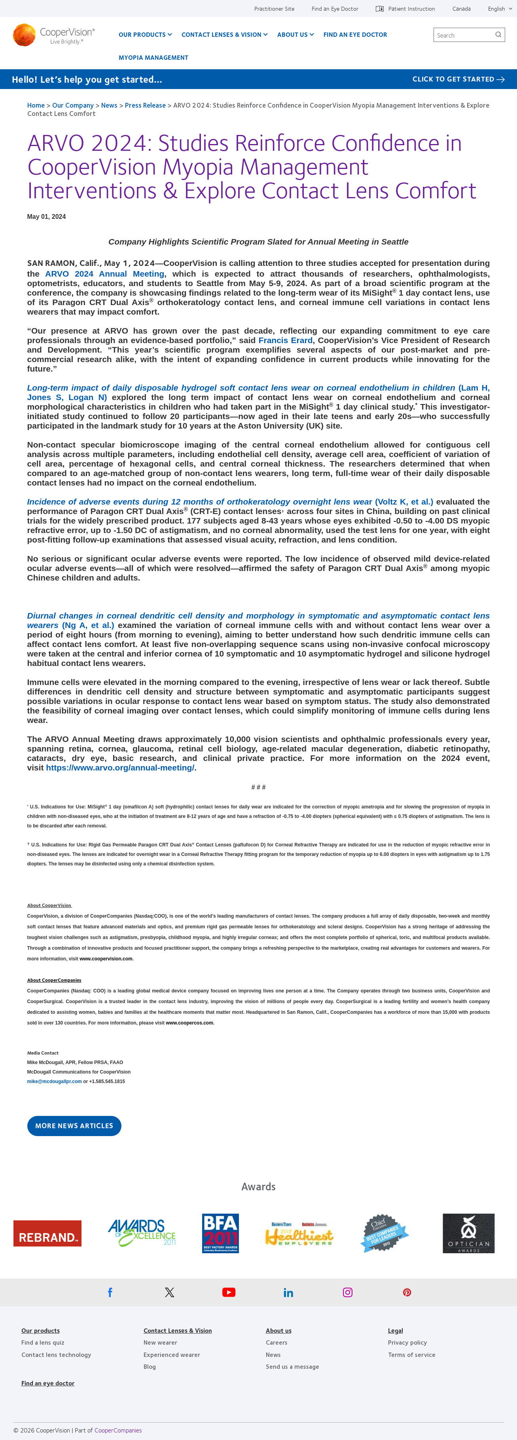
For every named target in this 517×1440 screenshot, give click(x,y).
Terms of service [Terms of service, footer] (412, 1354)
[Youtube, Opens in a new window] (229, 1294)
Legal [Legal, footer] (395, 1330)
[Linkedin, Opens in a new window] (288, 1294)
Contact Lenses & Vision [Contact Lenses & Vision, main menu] (221, 34)
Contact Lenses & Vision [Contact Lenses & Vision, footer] (178, 1330)
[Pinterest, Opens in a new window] (407, 1294)
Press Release (145, 105)
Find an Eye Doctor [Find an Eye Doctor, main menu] (355, 34)
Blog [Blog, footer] (150, 1366)
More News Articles (74, 1125)
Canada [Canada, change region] (462, 8)
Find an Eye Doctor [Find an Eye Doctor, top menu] (335, 8)
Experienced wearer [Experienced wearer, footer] (172, 1354)
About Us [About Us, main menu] (292, 34)
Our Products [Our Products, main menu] (142, 34)
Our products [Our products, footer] (40, 1330)
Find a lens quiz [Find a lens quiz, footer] (42, 1342)
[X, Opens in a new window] (170, 1294)
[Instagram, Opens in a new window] (348, 1294)
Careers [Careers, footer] (277, 1342)
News (109, 105)
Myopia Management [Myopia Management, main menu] (153, 57)
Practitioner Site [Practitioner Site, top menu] (274, 8)
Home (36, 105)
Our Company (73, 105)
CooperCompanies (118, 1430)
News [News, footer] (273, 1354)
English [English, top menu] (496, 8)
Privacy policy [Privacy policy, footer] (407, 1342)
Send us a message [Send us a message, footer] (292, 1366)
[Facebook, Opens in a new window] (110, 1294)
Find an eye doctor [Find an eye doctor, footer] (48, 1383)
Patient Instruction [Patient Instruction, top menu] (411, 8)
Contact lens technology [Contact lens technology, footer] (56, 1354)
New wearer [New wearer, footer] (160, 1342)
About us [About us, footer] (279, 1330)
